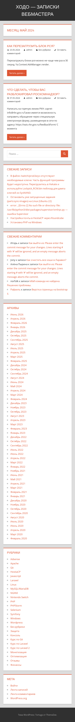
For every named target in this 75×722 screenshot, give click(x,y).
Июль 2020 (16, 521)
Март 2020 (16, 534)
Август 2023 (17, 416)
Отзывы (15, 660)
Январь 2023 (17, 432)
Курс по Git (16, 639)
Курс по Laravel (19, 643)
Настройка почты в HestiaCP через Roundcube (37, 218)
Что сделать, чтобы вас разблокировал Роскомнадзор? (34, 91)
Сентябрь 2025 (19, 339)
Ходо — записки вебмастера (37, 10)
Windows (15, 618)
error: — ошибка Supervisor (37, 210)
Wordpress (16, 622)
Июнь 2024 (16, 382)
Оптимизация (18, 656)
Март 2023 (16, 424)
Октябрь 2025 (18, 335)
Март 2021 (16, 487)
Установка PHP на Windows (26, 222)
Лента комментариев (22, 694)
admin (29, 49)
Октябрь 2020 (18, 508)
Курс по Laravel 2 (20, 648)
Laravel (14, 580)
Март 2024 (16, 394)
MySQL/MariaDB (19, 588)
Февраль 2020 (18, 538)
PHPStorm (16, 605)
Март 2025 (16, 356)
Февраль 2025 (18, 361)
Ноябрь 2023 (17, 407)
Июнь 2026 (16, 314)
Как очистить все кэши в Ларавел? (46, 260)
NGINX (14, 593)
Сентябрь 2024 (19, 373)
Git (12, 567)
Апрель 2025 (17, 352)
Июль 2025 (16, 348)
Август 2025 (17, 344)
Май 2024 (16, 386)
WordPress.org (18, 698)
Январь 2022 (17, 466)
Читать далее (16, 73)
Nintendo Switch (19, 597)
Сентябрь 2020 (19, 513)
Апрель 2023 (17, 420)
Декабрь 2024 (18, 365)
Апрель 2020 (17, 530)
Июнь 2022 (16, 453)
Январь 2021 (17, 496)
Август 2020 (17, 517)
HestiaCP (15, 571)
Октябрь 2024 (18, 369)
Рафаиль (15, 289)
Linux (13, 584)
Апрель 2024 (17, 390)
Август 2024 (17, 377)
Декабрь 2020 (18, 500)
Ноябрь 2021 (17, 470)
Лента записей (19, 689)
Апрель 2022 (17, 458)
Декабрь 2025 (18, 331)
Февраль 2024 (18, 399)
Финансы (15, 664)
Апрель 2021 (17, 483)
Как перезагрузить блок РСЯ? (32, 45)
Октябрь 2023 (18, 411)
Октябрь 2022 (18, 441)
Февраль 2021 (18, 492)
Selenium (15, 609)
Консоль (15, 635)
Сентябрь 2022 (19, 445)
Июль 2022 (16, 449)
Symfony (15, 614)
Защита (14, 631)
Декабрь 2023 (18, 403)
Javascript (15, 576)
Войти (14, 685)
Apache (14, 563)
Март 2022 (16, 462)
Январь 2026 (17, 327)
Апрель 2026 (17, 318)
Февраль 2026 (18, 322)
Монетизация (18, 652)
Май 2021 (16, 479)
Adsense (15, 559)
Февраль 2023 (18, 428)
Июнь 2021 (16, 475)
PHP (12, 601)
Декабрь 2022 (18, 437)
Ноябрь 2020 (17, 504)
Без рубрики (45, 49)
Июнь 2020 (16, 525)
